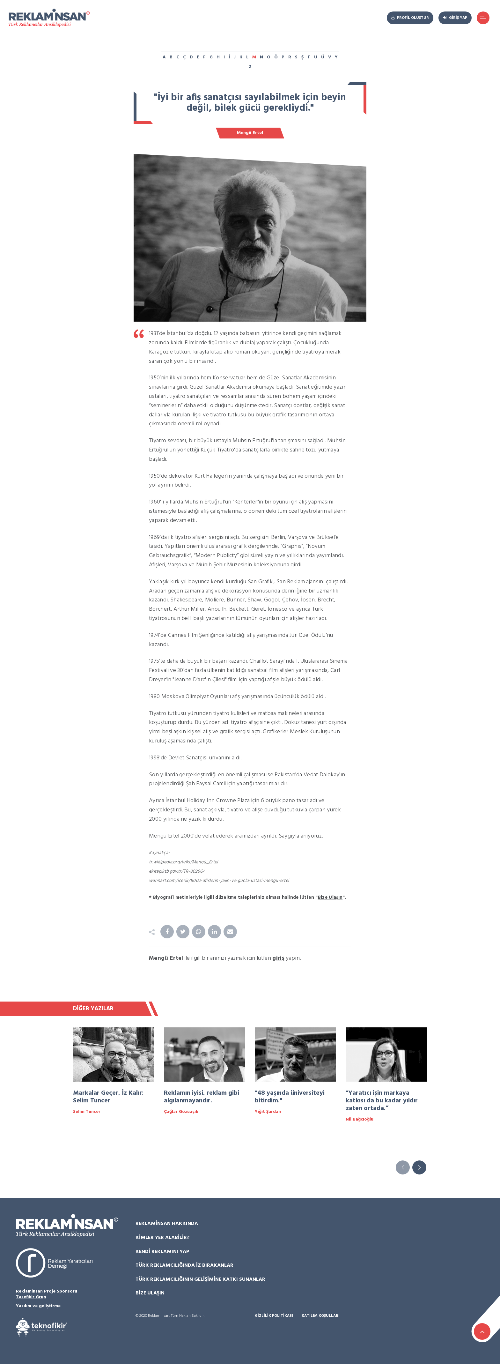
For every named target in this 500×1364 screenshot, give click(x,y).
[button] (419, 1167)
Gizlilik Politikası (274, 1316)
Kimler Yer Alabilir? (162, 1238)
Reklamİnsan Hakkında (167, 1224)
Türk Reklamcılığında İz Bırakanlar (184, 1266)
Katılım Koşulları (321, 1316)
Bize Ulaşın (150, 1293)
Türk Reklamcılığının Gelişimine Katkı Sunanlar (200, 1279)
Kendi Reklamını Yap (162, 1252)
